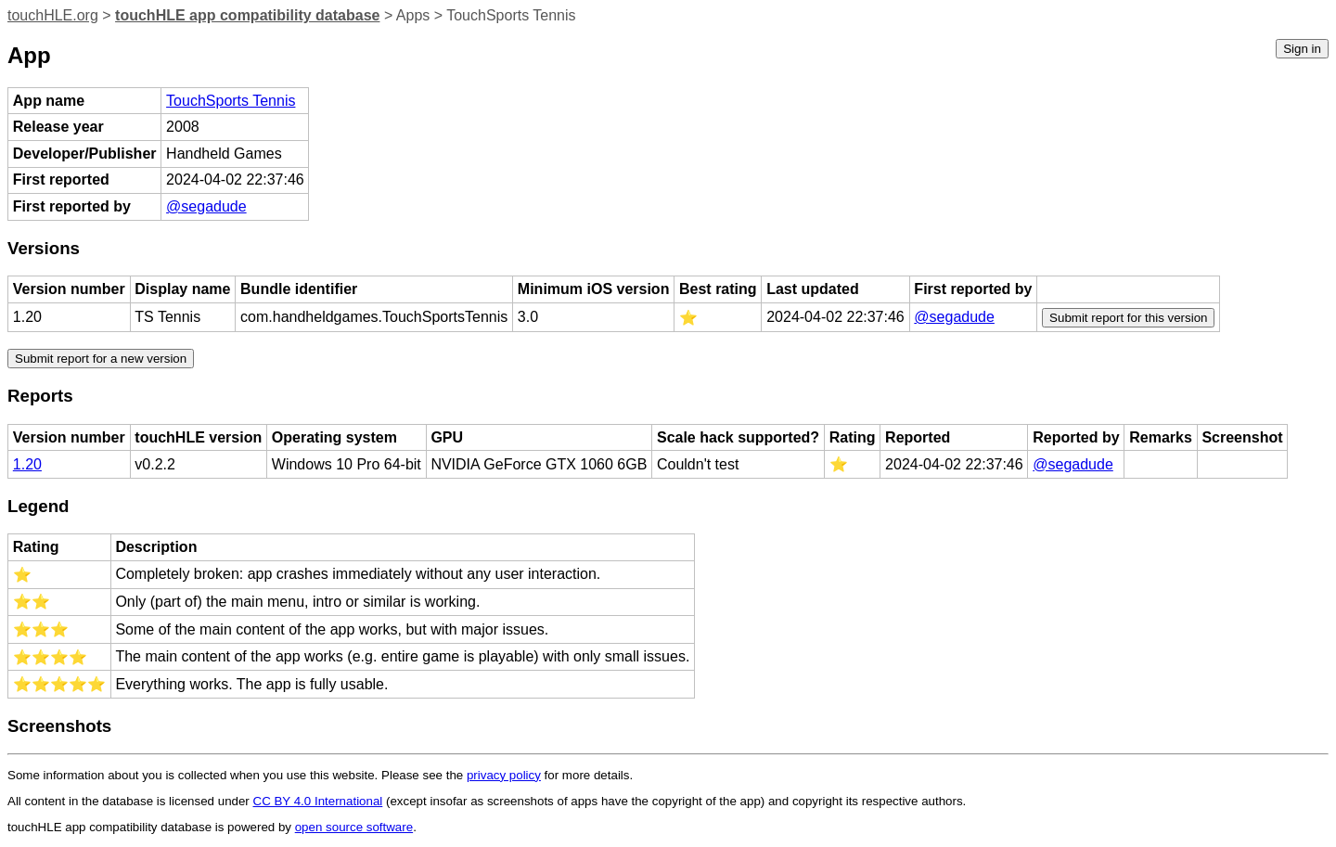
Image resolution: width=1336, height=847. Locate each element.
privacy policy (504, 775)
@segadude (206, 206)
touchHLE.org (52, 15)
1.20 (27, 464)
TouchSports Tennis (230, 101)
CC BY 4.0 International (318, 801)
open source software (354, 827)
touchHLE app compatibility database (247, 15)
